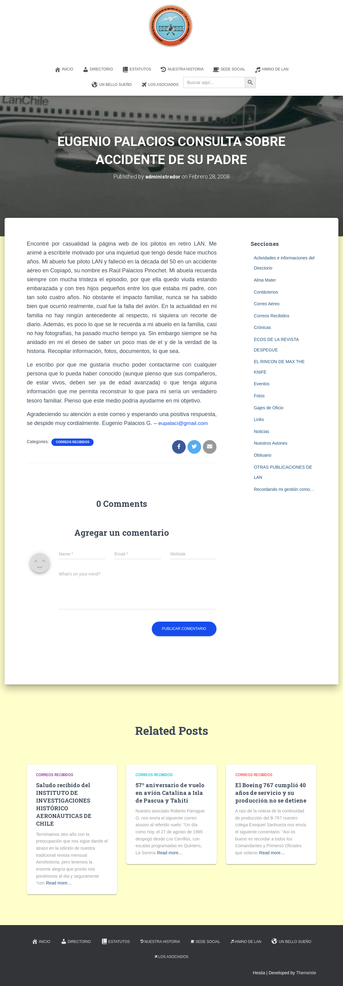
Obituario (262, 455)
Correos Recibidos (72, 442)
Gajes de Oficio (268, 407)
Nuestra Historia (182, 69)
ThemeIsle (306, 972)
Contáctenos (266, 292)
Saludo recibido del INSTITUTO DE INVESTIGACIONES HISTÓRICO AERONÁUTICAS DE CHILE (63, 804)
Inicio (63, 69)
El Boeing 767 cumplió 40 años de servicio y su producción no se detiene (270, 792)
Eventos (261, 383)
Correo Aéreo (266, 303)
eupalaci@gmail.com (184, 423)
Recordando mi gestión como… (284, 489)
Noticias (261, 431)
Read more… (58, 882)
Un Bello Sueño (111, 85)
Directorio (98, 69)
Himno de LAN (271, 69)
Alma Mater (265, 280)
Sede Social (229, 69)
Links (259, 419)
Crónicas (262, 327)
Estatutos (136, 69)
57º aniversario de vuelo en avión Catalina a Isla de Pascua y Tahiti (169, 792)
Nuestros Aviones (270, 443)
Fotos (259, 395)
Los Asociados (160, 85)
